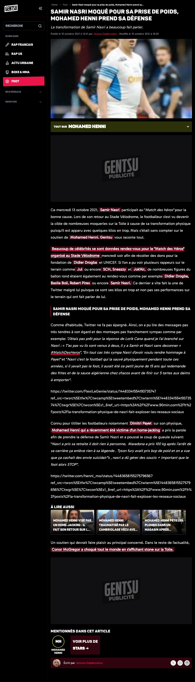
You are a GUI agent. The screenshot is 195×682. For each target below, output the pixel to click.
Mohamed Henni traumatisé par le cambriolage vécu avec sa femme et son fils (118, 525)
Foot (65, 4)
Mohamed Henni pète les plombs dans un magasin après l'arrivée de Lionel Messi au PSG (164, 525)
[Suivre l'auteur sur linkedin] (187, 663)
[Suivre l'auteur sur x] (173, 663)
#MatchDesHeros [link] (65, 352)
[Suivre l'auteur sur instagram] (180, 663)
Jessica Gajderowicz (105, 33)
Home (54, 4)
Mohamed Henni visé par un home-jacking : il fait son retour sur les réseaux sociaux (72, 525)
